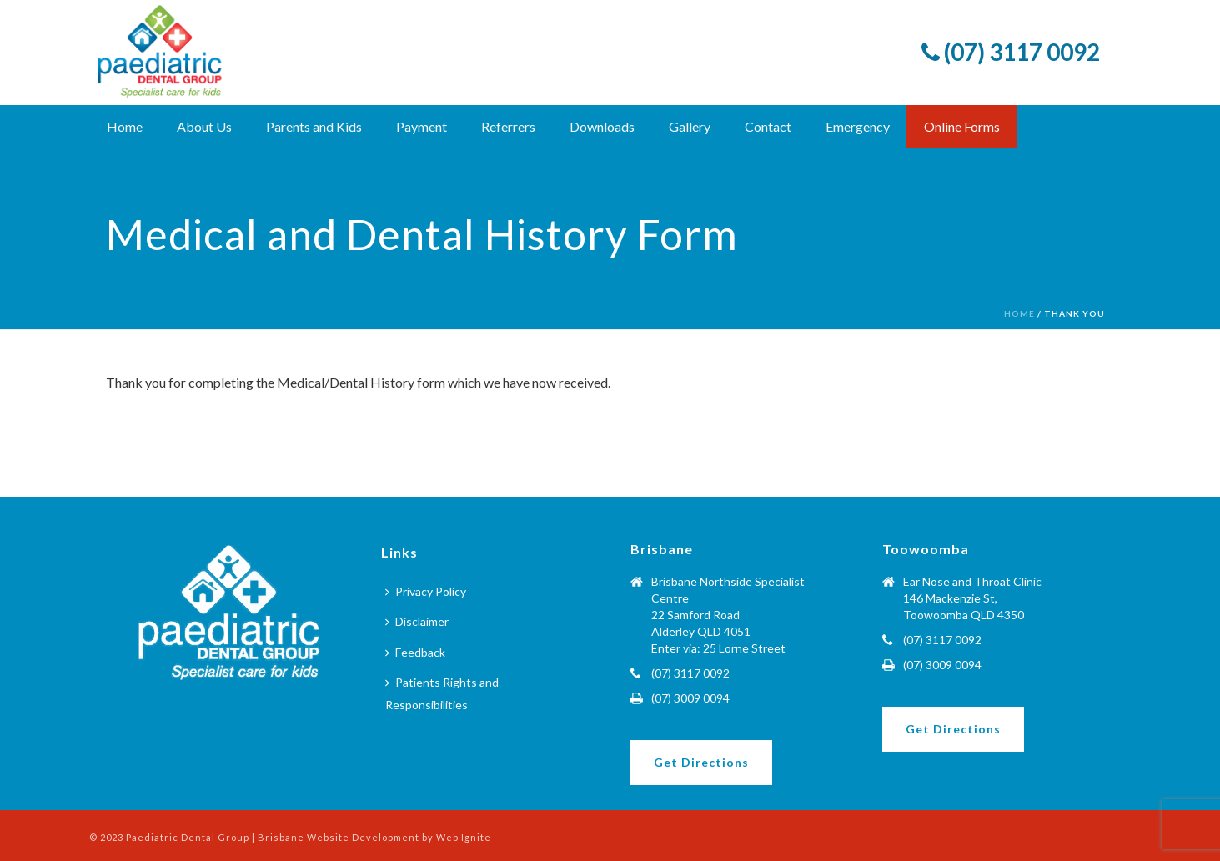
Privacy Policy (425, 591)
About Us (204, 126)
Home (125, 126)
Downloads (602, 126)
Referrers (508, 126)
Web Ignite (463, 837)
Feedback (415, 652)
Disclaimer (417, 621)
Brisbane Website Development (340, 837)
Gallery (689, 126)
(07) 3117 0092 (1010, 51)
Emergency (858, 126)
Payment (421, 126)
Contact (768, 126)
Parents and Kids (314, 126)
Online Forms (962, 126)
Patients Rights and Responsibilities (442, 693)
